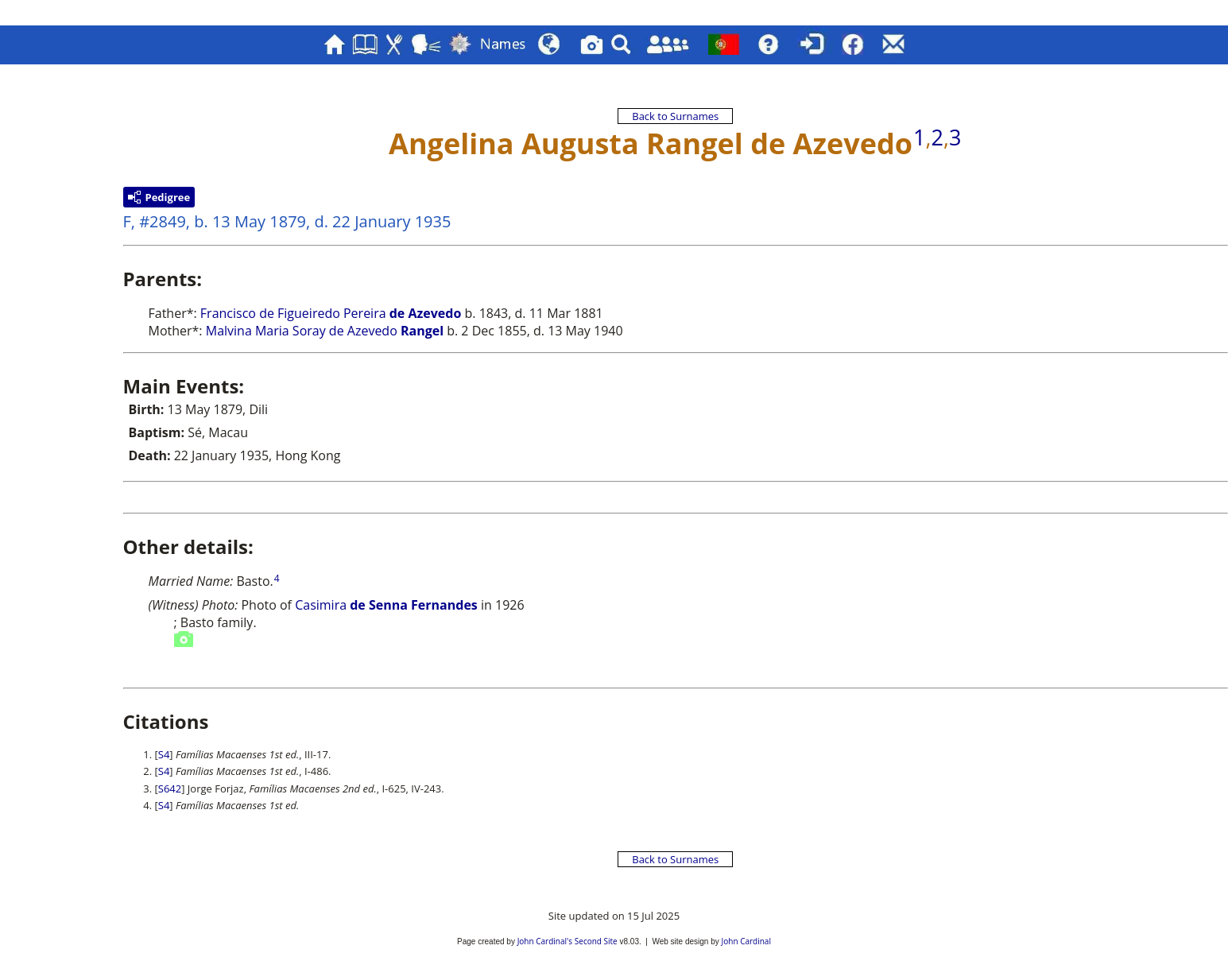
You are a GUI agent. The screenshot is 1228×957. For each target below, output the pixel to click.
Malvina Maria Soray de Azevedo (325, 330)
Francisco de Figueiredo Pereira (331, 313)
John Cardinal (746, 941)
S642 (169, 788)
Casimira (321, 605)
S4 (164, 754)
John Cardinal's (544, 941)
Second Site (596, 941)
